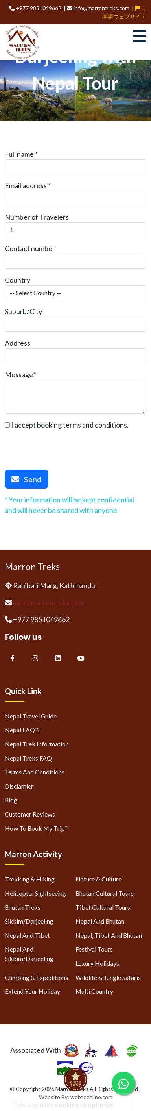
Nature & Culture (99, 879)
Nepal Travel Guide (31, 716)
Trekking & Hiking (30, 879)
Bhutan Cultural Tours (105, 893)
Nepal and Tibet (27, 935)
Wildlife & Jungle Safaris (108, 977)
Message (19, 374)
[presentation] (64, 445)
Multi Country (94, 991)
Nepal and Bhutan (100, 921)
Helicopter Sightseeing (35, 893)
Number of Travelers (37, 217)
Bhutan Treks (23, 907)
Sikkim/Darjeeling (29, 921)
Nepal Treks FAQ (28, 758)
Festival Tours (94, 949)
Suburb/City (23, 311)
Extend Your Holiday (32, 991)
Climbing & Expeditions (36, 977)
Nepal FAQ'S (22, 729)
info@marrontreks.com (48, 602)
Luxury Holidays (97, 963)
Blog (11, 800)
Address (17, 343)
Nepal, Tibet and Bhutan (109, 935)
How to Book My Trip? (36, 828)
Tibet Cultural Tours (103, 907)
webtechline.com (91, 1097)
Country (17, 280)
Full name (19, 154)
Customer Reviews (30, 814)
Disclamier (19, 786)
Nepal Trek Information (37, 744)
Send (26, 479)
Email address (26, 185)
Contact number (30, 248)
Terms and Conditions (34, 772)
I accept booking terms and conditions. (67, 424)
